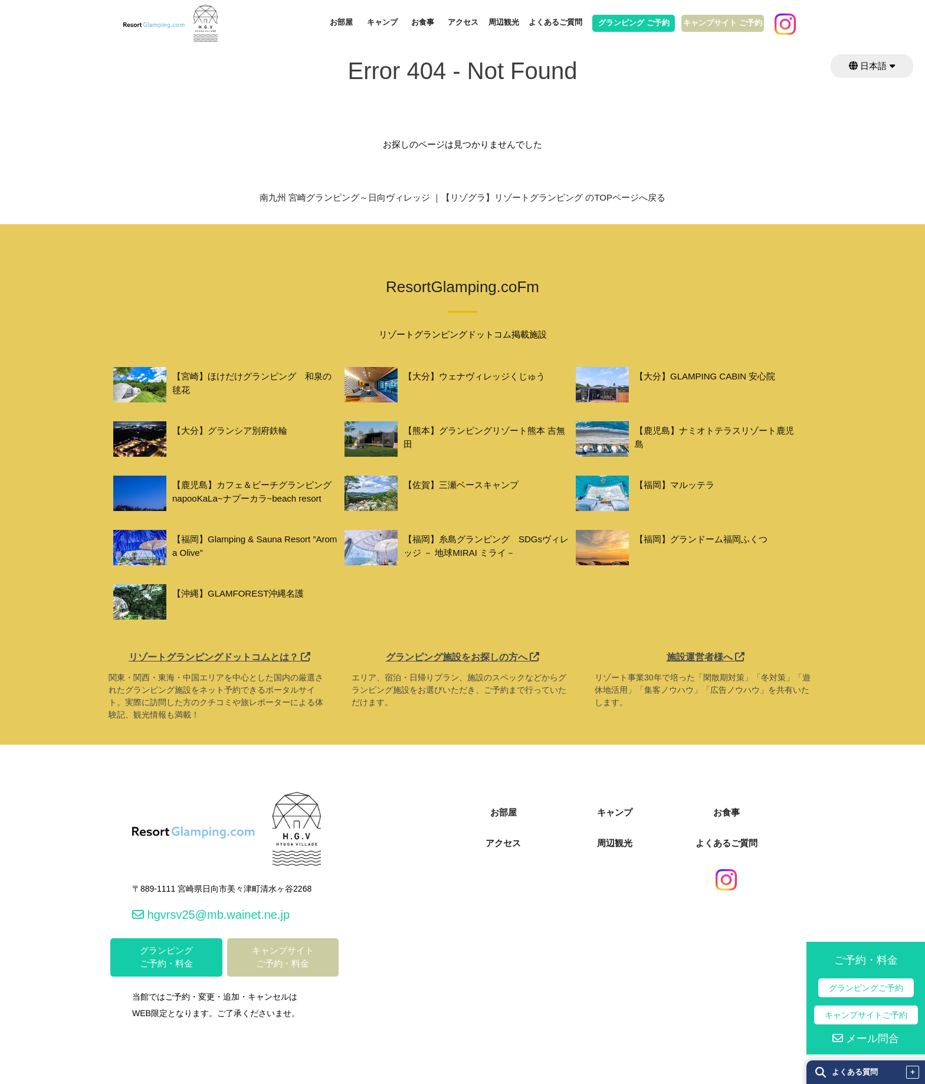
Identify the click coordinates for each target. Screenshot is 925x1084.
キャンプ (382, 22)
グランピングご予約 (866, 988)
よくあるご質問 (555, 22)
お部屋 (341, 22)
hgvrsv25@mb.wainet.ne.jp (211, 914)
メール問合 (865, 1038)
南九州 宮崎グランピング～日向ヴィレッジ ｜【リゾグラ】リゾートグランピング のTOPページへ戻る (462, 197)
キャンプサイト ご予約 (722, 23)
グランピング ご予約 (634, 23)
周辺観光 (503, 22)
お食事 (422, 22)
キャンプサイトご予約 (866, 1015)
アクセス (463, 22)
